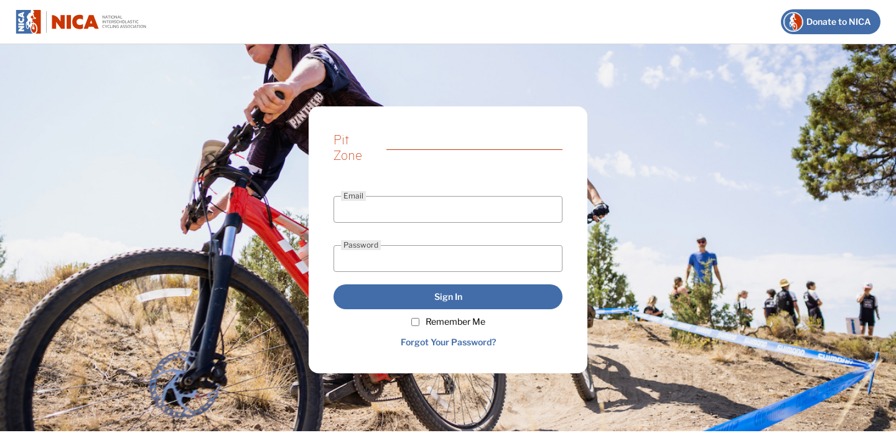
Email (353, 195)
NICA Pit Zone (81, 21)
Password (360, 245)
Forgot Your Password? (448, 342)
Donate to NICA (838, 21)
